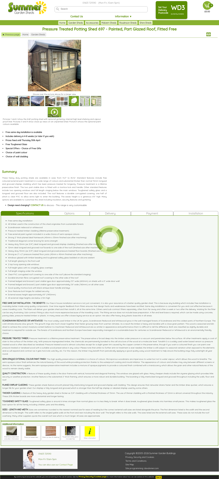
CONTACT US (37, 205)
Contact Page (66, 464)
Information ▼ (123, 16)
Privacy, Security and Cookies (139, 457)
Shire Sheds (146, 22)
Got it (158, 477)
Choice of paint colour (16, 152)
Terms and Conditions (136, 461)
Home (62, 22)
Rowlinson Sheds (128, 22)
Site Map (129, 464)
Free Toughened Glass (16, 144)
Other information (90, 437)
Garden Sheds (75, 22)
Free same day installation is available (24, 132)
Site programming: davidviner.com (142, 468)
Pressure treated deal (31, 436)
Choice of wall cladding (17, 156)
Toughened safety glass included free (70, 437)
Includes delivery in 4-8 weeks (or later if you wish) (30, 136)
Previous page (11, 34)
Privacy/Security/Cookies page (92, 477)
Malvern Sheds (109, 22)
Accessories (92, 22)
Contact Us (76, 16)
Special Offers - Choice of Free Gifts (23, 148)
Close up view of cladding (50, 436)
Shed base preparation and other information (11, 437)
